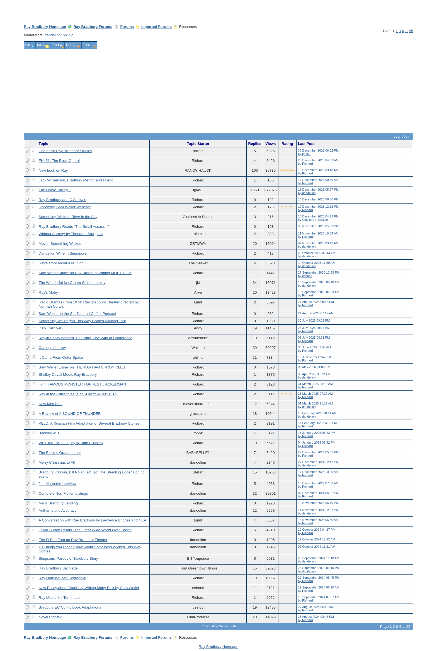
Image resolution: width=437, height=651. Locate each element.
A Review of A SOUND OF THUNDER (70, 413)
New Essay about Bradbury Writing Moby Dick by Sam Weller (89, 588)
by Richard (305, 163)
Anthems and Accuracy (58, 510)
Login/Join (402, 136)
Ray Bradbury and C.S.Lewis (62, 200)
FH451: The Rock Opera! (59, 161)
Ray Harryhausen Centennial (62, 578)
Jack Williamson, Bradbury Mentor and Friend (76, 180)
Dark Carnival (50, 328)
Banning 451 (49, 433)
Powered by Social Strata (219, 626)
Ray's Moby (48, 292)
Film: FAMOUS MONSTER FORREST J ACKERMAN (82, 384)
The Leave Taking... (55, 190)
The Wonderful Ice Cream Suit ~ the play (72, 283)
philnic (68, 35)
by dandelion (306, 193)
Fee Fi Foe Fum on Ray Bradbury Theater (73, 540)
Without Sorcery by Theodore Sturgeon (71, 234)
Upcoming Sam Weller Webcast (65, 207)
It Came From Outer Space (61, 357)
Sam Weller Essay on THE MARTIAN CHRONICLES (82, 367)
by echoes (305, 275)
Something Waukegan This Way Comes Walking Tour (82, 321)
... (406, 31)
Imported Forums (156, 27)
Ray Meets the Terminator (60, 597)
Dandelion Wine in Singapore (63, 253)
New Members (51, 404)
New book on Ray (53, 170)
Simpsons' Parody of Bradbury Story (68, 558)
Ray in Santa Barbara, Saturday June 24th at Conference (85, 338)
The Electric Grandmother (60, 453)
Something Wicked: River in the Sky (68, 217)
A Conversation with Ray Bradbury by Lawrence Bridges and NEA (92, 520)
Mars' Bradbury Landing (58, 503)
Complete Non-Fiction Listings (63, 493)
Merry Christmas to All (57, 462)
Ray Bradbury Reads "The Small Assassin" (74, 226)
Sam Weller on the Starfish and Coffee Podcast (77, 314)
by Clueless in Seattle (313, 219)
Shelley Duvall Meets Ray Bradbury (68, 374)
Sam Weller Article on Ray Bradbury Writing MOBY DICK (85, 273)
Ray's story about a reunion (61, 263)
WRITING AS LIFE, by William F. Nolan (71, 443)
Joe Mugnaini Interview (58, 484)
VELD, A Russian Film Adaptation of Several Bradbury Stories (89, 423)
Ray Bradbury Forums (92, 27)
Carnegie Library (52, 348)
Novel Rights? (50, 617)
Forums (127, 27)
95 (411, 31)
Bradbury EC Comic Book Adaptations (70, 607)
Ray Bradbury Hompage (45, 27)
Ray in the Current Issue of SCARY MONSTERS (78, 394)
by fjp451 (304, 153)
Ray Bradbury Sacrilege (58, 568)
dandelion (53, 35)
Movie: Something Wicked (60, 243)
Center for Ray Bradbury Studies (65, 151)
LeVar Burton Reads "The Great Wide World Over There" (85, 530)
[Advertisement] (218, 91)
